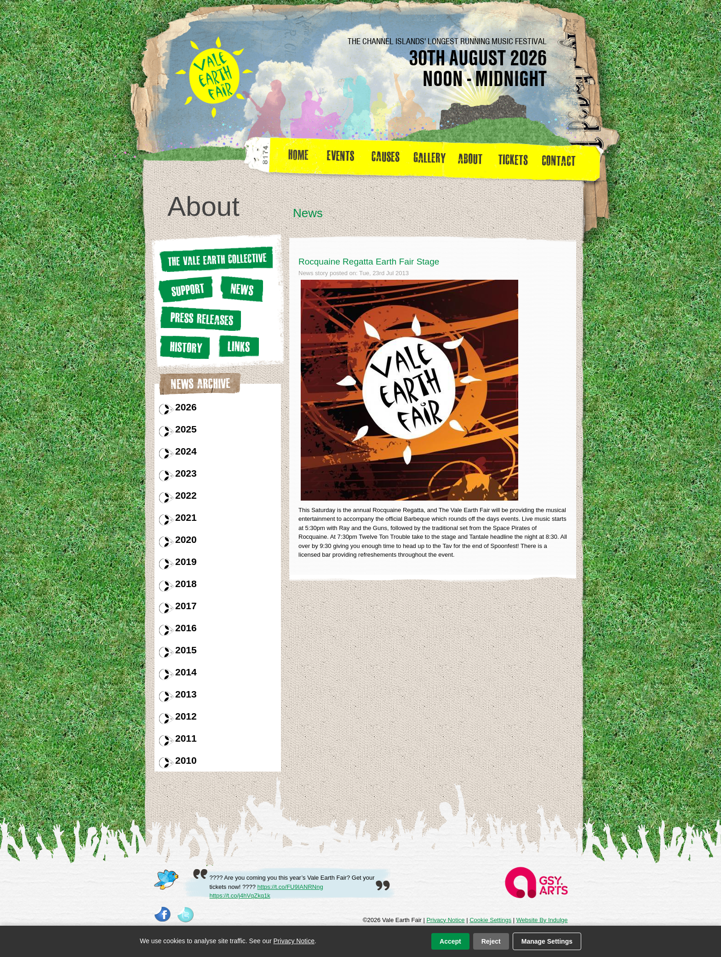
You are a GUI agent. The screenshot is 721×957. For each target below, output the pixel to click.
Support (185, 289)
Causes (385, 158)
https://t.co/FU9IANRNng (290, 886)
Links (237, 346)
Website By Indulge (542, 920)
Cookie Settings (490, 920)
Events (344, 158)
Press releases (199, 318)
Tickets (516, 158)
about (470, 158)
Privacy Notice (445, 920)
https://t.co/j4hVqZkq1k (240, 895)
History (184, 347)
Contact (562, 158)
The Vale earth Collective (215, 259)
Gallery (432, 158)
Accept (450, 941)
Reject (491, 941)
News (240, 289)
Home (299, 158)
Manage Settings (546, 941)
